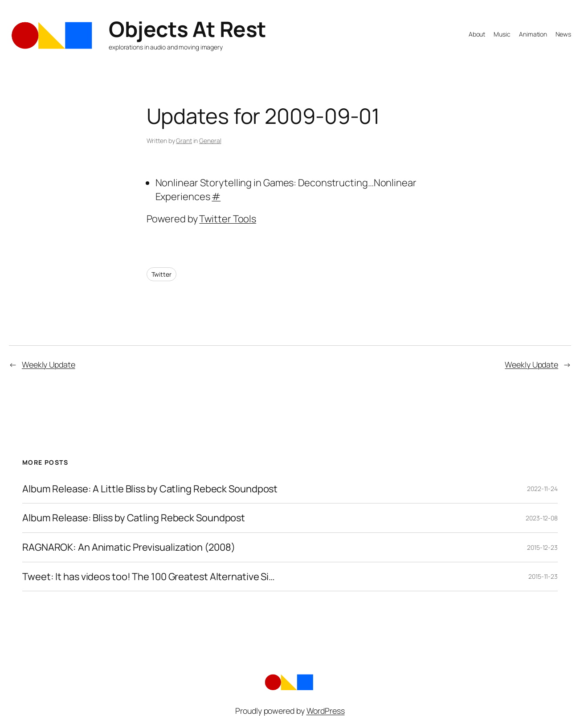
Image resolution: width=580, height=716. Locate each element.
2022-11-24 (542, 488)
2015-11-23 (543, 576)
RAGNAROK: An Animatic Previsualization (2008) (128, 547)
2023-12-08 (542, 518)
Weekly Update (48, 364)
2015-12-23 (542, 547)
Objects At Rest (187, 28)
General (210, 140)
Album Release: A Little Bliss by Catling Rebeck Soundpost (150, 489)
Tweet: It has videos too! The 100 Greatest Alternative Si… (148, 576)
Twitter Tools (227, 218)
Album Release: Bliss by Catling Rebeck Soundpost (133, 518)
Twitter (161, 274)
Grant (184, 140)
